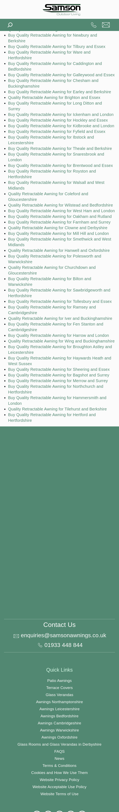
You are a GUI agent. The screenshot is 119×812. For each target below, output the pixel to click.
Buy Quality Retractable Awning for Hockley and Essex (58, 120)
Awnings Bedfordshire (59, 716)
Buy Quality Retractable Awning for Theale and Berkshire (60, 148)
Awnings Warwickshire (59, 730)
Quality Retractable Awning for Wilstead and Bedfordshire (60, 205)
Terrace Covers (59, 688)
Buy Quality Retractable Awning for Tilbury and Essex (56, 46)
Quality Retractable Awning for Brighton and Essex (54, 97)
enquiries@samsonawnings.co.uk (106, 25)
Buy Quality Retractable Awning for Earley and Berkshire (59, 92)
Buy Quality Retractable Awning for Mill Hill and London (58, 233)
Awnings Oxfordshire (60, 737)
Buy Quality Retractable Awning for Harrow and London (58, 335)
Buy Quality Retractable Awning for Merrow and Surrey (58, 380)
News (59, 758)
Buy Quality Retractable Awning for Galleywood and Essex (61, 75)
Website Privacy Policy (59, 780)
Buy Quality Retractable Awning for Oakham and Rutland (60, 216)
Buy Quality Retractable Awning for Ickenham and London (61, 114)
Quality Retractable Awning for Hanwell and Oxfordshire (59, 250)
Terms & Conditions (59, 765)
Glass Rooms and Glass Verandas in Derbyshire (59, 744)
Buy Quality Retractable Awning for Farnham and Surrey (59, 222)
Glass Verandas (59, 695)
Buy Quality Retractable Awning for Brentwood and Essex (60, 165)
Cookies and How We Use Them (59, 773)
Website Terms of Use (59, 794)
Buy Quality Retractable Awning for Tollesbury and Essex (60, 301)
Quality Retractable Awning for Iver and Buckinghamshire (60, 318)
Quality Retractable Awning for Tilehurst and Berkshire (57, 409)
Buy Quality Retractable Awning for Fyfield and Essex (56, 131)
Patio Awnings (59, 680)
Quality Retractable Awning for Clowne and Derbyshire (58, 228)
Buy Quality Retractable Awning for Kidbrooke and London (61, 126)
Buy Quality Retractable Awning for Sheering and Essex (59, 369)
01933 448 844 (94, 25)
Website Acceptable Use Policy (59, 787)
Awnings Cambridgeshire (59, 723)
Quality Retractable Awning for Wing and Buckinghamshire (61, 341)
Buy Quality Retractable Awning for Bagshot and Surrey (58, 375)
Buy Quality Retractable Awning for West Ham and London (61, 211)
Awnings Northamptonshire (59, 702)
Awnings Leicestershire (59, 709)
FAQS (59, 751)
